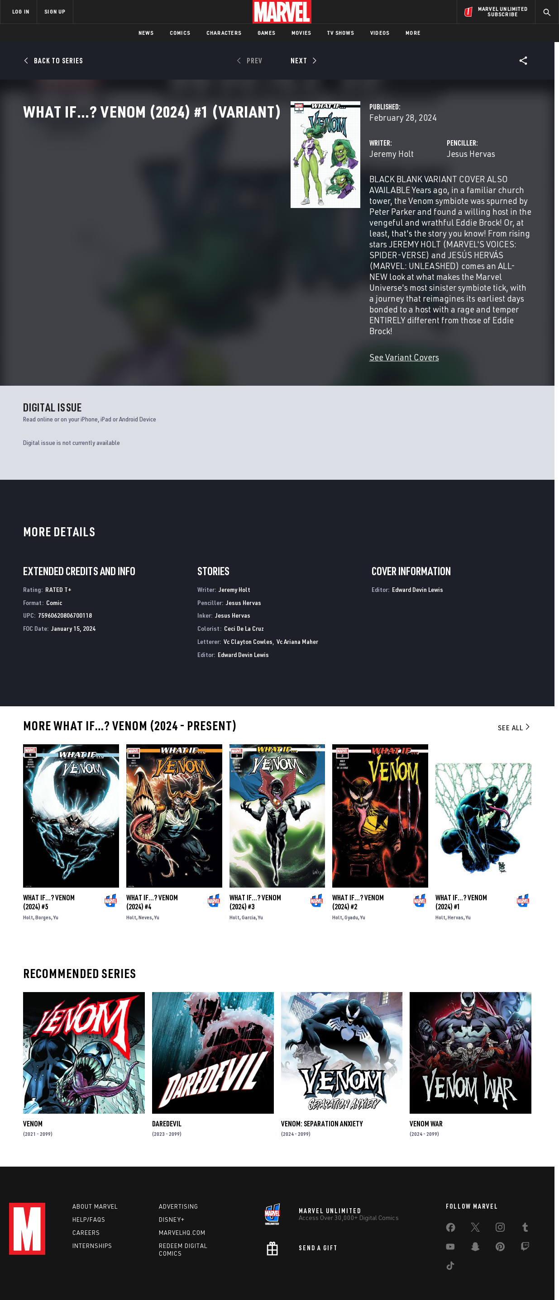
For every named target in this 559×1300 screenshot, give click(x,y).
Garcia (249, 885)
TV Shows (340, 32)
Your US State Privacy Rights (168, 1278)
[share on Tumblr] (525, 1201)
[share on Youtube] (450, 1221)
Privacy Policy (107, 1278)
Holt (28, 885)
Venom (33, 1092)
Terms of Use (66, 1278)
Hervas (455, 885)
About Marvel (95, 1179)
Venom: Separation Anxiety (322, 1092)
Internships (92, 1218)
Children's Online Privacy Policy (308, 1278)
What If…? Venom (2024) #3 (255, 870)
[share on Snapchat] (475, 1221)
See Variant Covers (217, 310)
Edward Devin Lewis (243, 623)
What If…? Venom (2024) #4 (152, 870)
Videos (379, 32)
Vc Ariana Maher (297, 610)
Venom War (426, 1092)
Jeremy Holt (204, 193)
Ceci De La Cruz (244, 596)
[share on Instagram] (500, 1201)
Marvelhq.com (182, 1205)
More (413, 32)
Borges (43, 885)
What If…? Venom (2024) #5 (49, 870)
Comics (180, 32)
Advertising (178, 1179)
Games (266, 32)
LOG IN (20, 11)
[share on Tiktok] (450, 1240)
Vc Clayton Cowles (248, 610)
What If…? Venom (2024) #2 (358, 870)
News (146, 32)
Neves (145, 885)
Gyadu (351, 885)
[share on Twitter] (475, 1201)
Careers (86, 1205)
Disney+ (172, 1192)
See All (514, 695)
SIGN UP (54, 11)
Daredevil (167, 1092)
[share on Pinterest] (500, 1221)
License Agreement (379, 1278)
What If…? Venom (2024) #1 (461, 870)
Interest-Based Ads (435, 1278)
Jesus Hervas (377, 193)
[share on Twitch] (525, 1221)
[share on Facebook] (450, 1202)
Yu (55, 885)
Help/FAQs (88, 1192)
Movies (301, 32)
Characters (223, 32)
